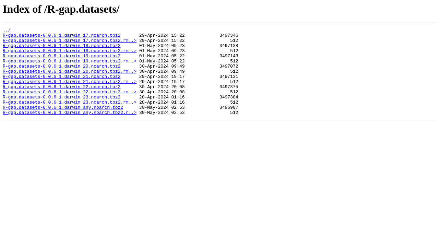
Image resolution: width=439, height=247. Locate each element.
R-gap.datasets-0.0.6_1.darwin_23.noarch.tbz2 (61, 111)
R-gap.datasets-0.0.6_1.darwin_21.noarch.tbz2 (61, 86)
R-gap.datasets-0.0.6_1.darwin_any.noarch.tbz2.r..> (70, 130)
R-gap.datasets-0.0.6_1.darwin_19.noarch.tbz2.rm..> (70, 68)
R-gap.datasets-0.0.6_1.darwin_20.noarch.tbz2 (61, 74)
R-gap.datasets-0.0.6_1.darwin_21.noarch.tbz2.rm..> (70, 93)
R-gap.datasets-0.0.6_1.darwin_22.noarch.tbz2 (61, 99)
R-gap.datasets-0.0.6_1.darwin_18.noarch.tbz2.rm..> (70, 55)
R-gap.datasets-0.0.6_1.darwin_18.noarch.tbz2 (61, 49)
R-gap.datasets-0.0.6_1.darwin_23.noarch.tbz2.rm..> (70, 117)
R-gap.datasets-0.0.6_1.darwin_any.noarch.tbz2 (63, 123)
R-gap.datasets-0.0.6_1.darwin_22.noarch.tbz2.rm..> (70, 105)
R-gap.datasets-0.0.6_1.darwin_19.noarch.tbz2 (61, 62)
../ (7, 31)
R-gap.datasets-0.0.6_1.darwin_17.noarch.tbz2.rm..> (70, 43)
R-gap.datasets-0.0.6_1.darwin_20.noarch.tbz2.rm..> (70, 80)
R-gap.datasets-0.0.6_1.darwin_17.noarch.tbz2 (61, 37)
